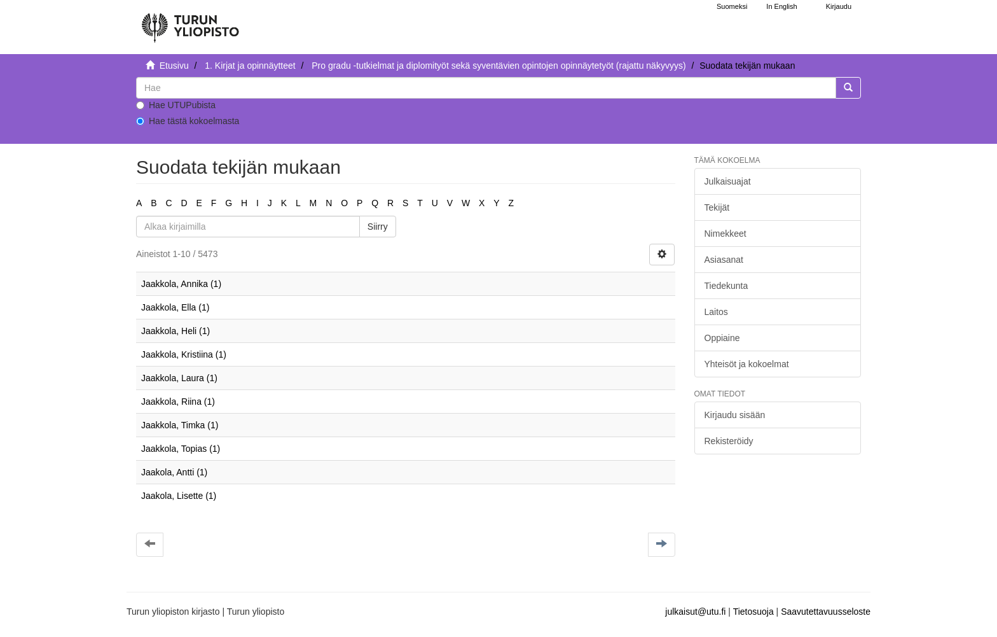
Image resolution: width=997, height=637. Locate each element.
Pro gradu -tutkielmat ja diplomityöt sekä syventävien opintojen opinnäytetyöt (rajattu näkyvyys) (498, 65)
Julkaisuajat (728, 181)
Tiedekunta (726, 286)
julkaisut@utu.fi (695, 611)
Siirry (378, 226)
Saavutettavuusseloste (825, 611)
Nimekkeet (725, 233)
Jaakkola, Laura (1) (179, 378)
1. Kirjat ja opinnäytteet (250, 65)
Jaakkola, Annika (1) (181, 284)
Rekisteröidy (729, 441)
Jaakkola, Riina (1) (178, 401)
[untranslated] (486, 88)
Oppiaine (722, 338)
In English (781, 6)
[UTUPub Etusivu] (190, 22)
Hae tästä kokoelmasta (187, 121)
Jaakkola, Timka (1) (179, 425)
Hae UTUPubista (176, 105)
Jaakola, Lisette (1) (178, 496)
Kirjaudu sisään (735, 415)
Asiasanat (724, 260)
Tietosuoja (753, 611)
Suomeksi (732, 6)
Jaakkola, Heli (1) (175, 331)
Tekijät (717, 207)
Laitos (716, 312)
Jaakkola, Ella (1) (175, 307)
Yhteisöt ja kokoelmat (747, 364)
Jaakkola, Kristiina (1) (183, 354)
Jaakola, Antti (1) (174, 472)
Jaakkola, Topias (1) (180, 449)
